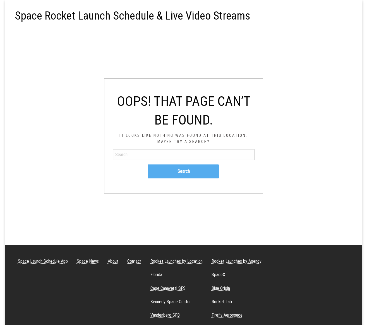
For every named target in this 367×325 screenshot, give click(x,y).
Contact (134, 261)
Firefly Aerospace (227, 315)
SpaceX (218, 274)
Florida (156, 274)
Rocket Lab (222, 301)
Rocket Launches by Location (176, 261)
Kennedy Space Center (170, 301)
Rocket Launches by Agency (237, 261)
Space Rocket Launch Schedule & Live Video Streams (132, 15)
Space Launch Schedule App (43, 261)
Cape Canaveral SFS (168, 288)
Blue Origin (221, 288)
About (113, 261)
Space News (88, 261)
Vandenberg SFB (165, 315)
